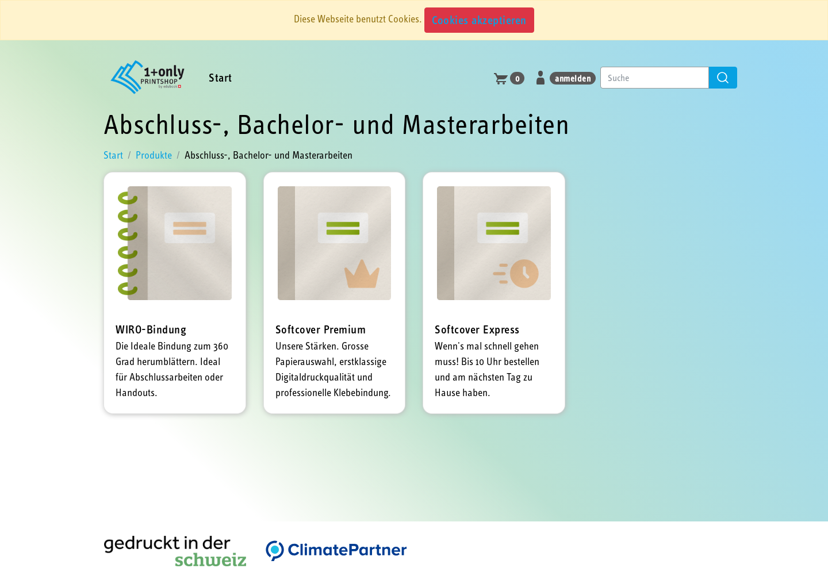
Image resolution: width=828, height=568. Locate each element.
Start (220, 77)
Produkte (154, 155)
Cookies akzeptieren (479, 19)
